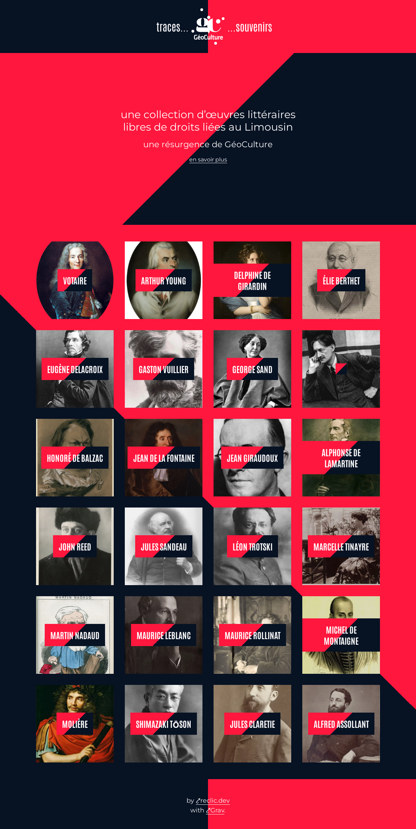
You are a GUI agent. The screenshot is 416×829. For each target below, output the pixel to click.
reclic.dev (215, 800)
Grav (217, 810)
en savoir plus (208, 159)
